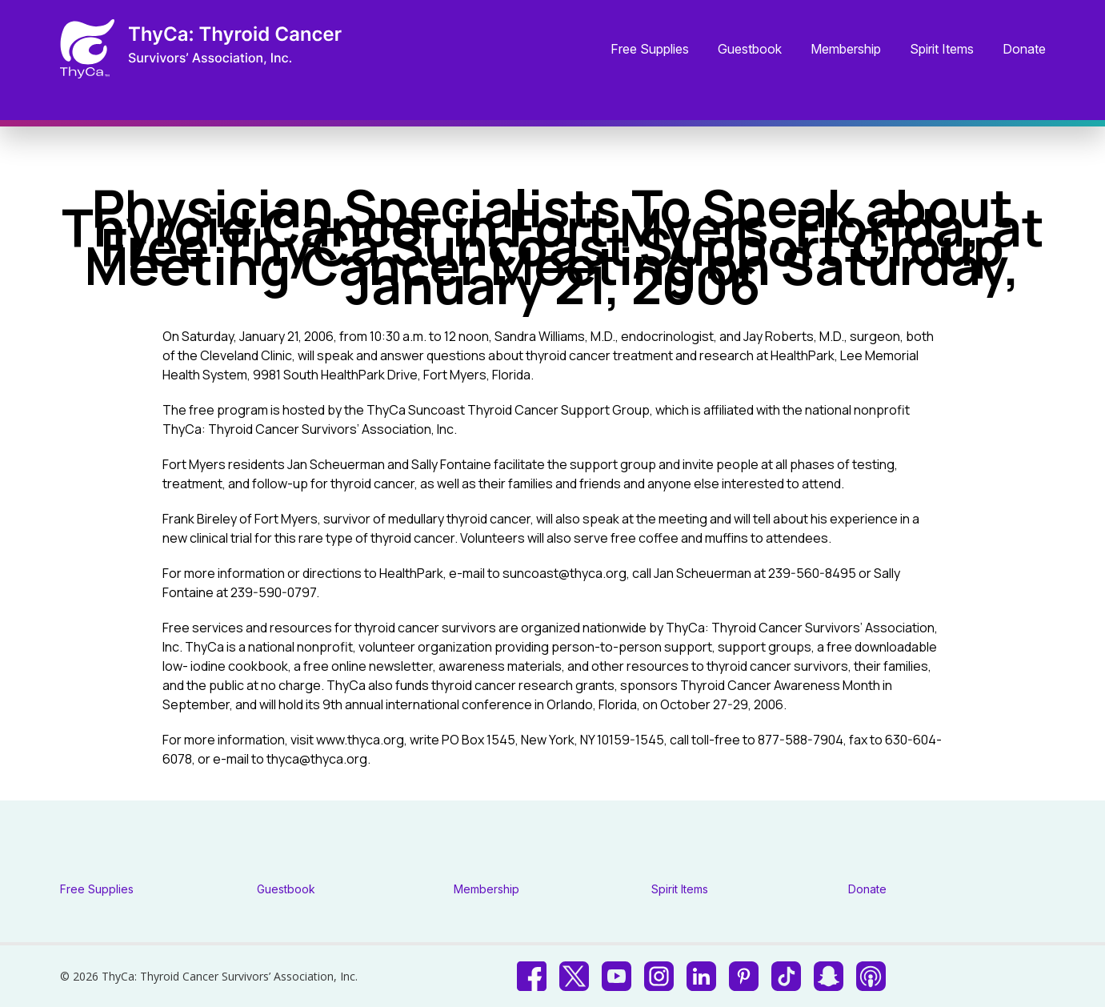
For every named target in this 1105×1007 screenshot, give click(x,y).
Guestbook (750, 49)
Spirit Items (942, 49)
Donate (1024, 49)
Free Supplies (650, 49)
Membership (846, 49)
